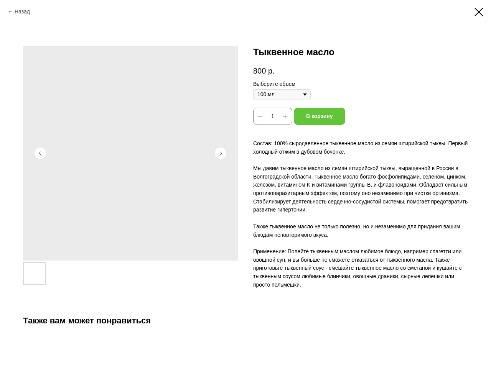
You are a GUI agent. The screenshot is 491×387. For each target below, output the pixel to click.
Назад (22, 11)
